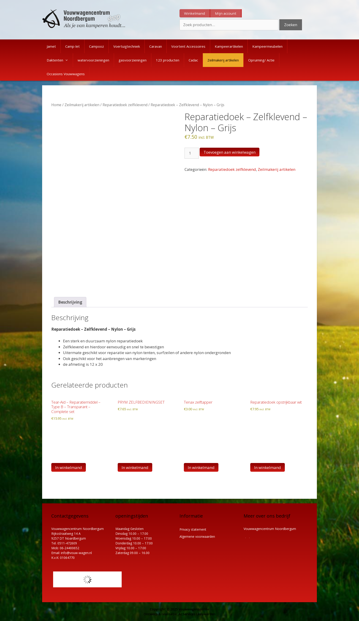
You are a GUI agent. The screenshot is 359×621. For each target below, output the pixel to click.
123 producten (167, 60)
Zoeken (290, 24)
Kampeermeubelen (267, 46)
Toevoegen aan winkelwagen (230, 152)
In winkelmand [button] (68, 467)
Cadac (193, 60)
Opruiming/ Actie (261, 60)
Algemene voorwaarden (197, 536)
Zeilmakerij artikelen (223, 60)
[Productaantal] (192, 153)
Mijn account (225, 13)
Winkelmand (194, 13)
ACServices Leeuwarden (197, 614)
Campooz (96, 46)
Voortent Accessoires (188, 46)
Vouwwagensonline (194, 609)
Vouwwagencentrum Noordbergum (270, 529)
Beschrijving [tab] (70, 302)
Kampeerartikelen (229, 46)
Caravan (155, 46)
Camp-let (72, 46)
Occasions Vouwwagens (66, 74)
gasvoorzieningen (133, 60)
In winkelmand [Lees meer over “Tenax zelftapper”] (201, 467)
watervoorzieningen (93, 60)
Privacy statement (193, 529)
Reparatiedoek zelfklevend (125, 104)
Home (56, 104)
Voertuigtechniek (126, 46)
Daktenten (60, 60)
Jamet (51, 46)
